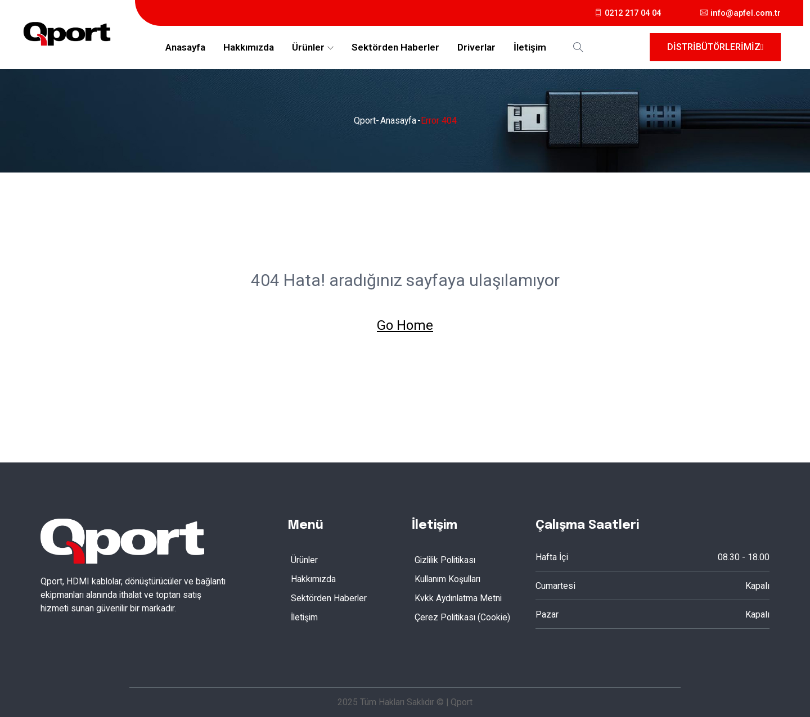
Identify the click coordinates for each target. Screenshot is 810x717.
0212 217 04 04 (621, 13)
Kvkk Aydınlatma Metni (459, 597)
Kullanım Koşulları (449, 578)
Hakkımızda (248, 47)
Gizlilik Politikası (447, 559)
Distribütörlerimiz (715, 47)
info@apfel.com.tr (739, 13)
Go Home (405, 325)
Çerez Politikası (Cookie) (464, 616)
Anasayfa (185, 47)
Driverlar (476, 47)
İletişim (530, 47)
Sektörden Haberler (395, 47)
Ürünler (308, 47)
